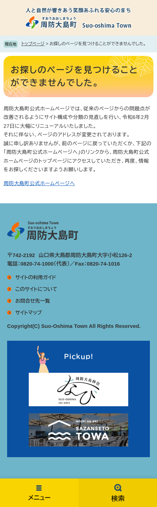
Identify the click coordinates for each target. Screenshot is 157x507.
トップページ (33, 43)
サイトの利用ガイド (35, 277)
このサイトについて (36, 289)
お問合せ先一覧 (32, 301)
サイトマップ (28, 312)
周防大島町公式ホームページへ (39, 183)
